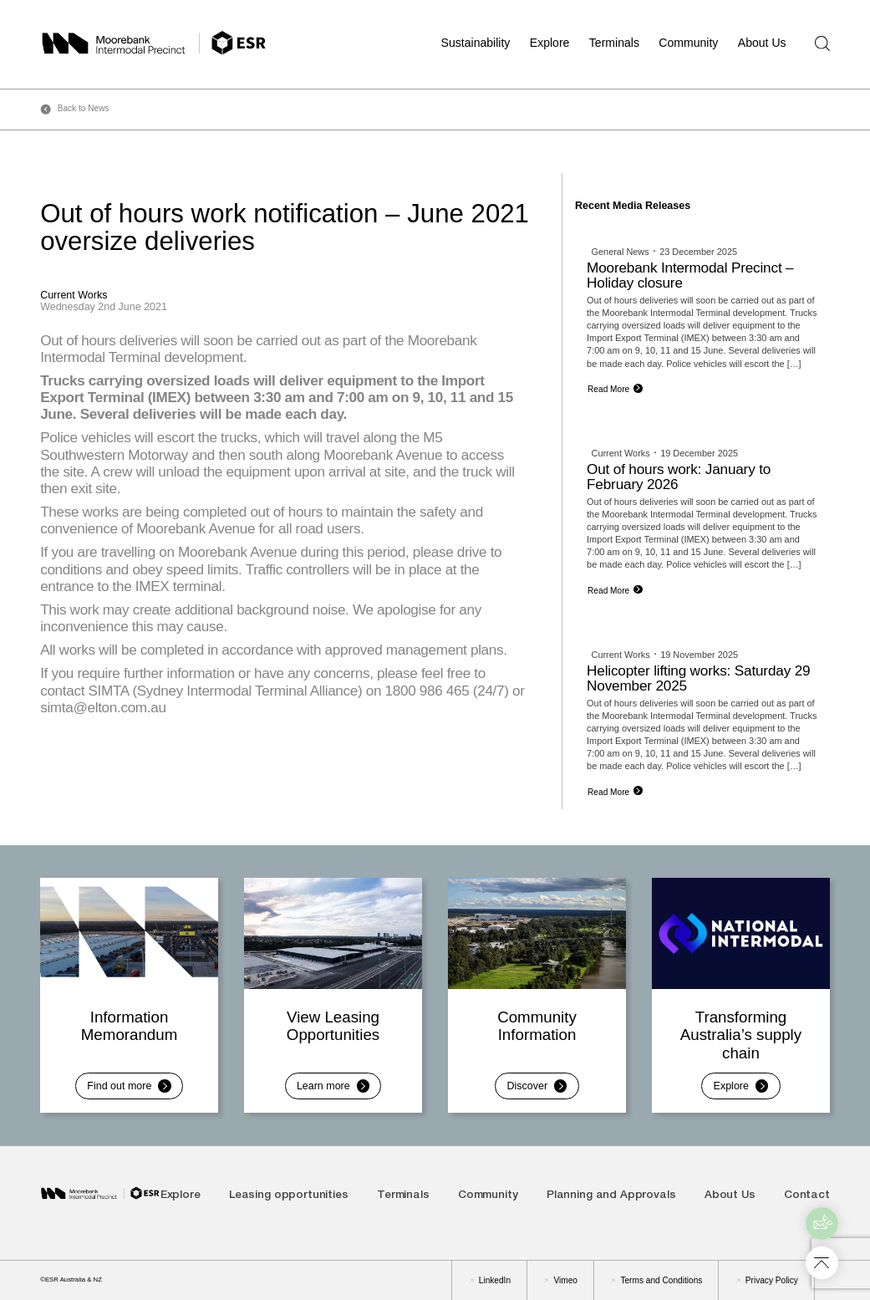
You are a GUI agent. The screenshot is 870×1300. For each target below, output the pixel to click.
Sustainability (476, 42)
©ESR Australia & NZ (71, 1279)
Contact (807, 1195)
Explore (550, 42)
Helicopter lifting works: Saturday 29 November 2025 (698, 678)
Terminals (614, 42)
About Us (762, 42)
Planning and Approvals (611, 1195)
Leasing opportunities (289, 1195)
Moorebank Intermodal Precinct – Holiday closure (690, 275)
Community (688, 42)
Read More (608, 389)
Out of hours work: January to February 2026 (679, 477)
